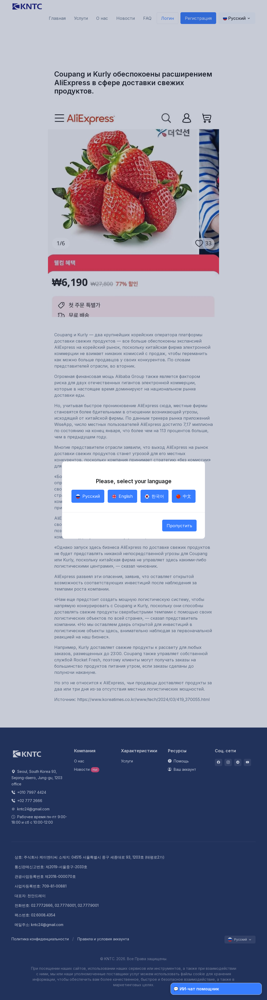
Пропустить (179, 525)
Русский (88, 496)
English (122, 496)
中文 (183, 496)
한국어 (154, 496)
